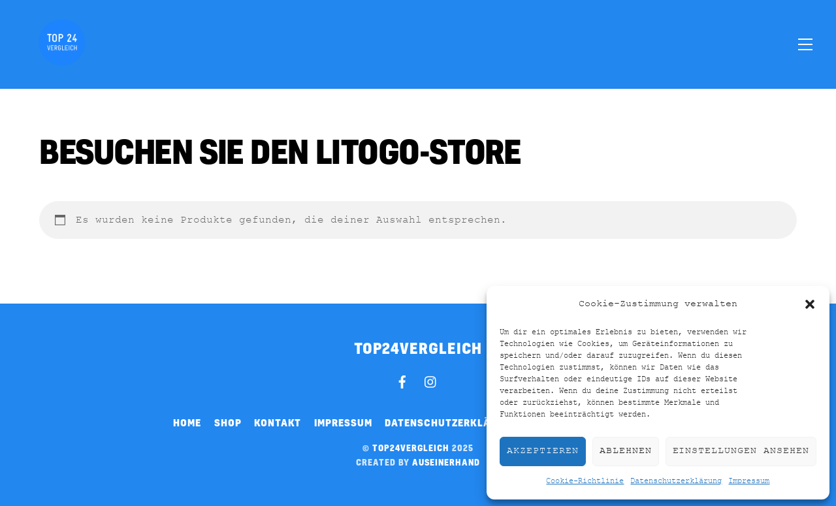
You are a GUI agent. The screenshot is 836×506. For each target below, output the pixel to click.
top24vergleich (410, 448)
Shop (228, 422)
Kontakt (277, 422)
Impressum (748, 481)
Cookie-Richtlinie (585, 481)
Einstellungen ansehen (741, 450)
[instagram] (431, 380)
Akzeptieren (543, 450)
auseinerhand (446, 462)
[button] (809, 304)
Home (187, 422)
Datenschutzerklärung (676, 481)
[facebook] (402, 380)
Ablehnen (626, 450)
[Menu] (805, 44)
